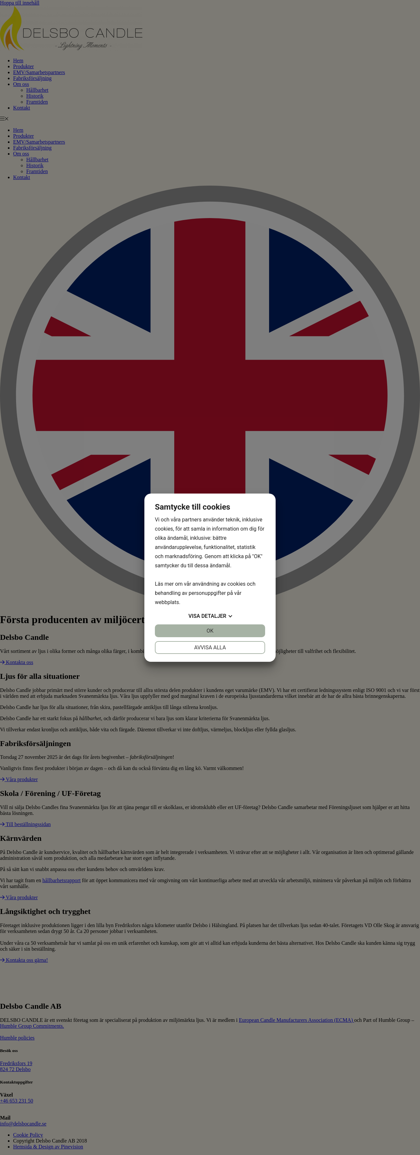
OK (209, 631)
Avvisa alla (210, 647)
